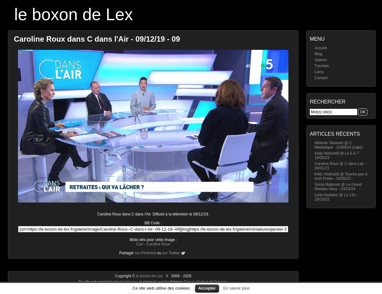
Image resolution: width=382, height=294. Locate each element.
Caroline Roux (158, 244)
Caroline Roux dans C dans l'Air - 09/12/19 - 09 (97, 39)
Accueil (321, 48)
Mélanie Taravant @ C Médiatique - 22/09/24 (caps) (339, 145)
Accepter (207, 288)
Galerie (321, 60)
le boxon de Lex (73, 14)
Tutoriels (322, 66)
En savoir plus (236, 288)
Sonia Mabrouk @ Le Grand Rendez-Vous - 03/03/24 (338, 186)
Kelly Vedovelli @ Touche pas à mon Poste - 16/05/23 (341, 176)
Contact (321, 78)
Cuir (139, 244)
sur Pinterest (145, 253)
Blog (318, 54)
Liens (319, 72)
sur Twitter (171, 253)
